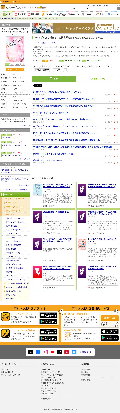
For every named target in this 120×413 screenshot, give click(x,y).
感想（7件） (100, 79)
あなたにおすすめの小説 (15, 199)
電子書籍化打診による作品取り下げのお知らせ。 (15, 170)
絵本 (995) (11, 272)
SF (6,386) (11, 237)
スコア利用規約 (49, 377)
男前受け (92, 66)
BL (84, 60)
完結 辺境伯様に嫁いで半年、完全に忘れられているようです (57, 267)
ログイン (17, 2)
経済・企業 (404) (13, 260)
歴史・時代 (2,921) (14, 264)
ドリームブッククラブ (11, 375)
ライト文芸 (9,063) (14, 245)
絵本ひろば (109, 318)
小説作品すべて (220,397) (15, 218)
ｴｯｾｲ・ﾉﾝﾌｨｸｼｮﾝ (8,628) (16, 280)
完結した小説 (11, 295)
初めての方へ (48, 399)
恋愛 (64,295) (12, 226)
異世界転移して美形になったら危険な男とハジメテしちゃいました (102, 213)
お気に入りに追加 (15, 69)
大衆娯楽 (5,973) (13, 257)
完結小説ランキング (13, 211)
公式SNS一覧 (86, 352)
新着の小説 (10, 299)
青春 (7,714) (11, 249)
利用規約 (46, 369)
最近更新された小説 (13, 291)
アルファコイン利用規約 (52, 372)
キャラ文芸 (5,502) (14, 241)
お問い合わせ (48, 393)
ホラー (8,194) (12, 234)
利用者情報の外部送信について (54, 383)
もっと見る (26, 125)
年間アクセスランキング (15, 207)
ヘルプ (45, 385)
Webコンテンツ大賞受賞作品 (16, 287)
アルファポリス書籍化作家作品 (17, 283)
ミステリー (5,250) (14, 230)
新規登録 (6, 2)
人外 (65, 70)
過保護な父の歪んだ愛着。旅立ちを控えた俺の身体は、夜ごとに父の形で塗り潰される (102, 187)
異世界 (42, 66)
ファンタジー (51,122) (15, 222)
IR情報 (85, 372)
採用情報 (86, 375)
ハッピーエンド (105, 66)
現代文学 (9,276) (13, 253)
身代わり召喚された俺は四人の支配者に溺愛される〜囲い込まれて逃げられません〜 (57, 241)
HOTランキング (12, 203)
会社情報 (86, 369)
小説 (5, 18)
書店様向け (87, 380)
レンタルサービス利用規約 (53, 375)
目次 (55, 79)
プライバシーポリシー (51, 391)
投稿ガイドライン (49, 388)
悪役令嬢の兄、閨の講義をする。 (56, 212)
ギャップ (56, 70)
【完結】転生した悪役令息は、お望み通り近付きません (102, 267)
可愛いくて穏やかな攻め (75, 66)
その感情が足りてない (10, 137)
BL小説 (10, 18)
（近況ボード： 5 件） (48, 43)
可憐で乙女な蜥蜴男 (41, 70)
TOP (1, 18)
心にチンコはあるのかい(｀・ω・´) (15, 146)
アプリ (5, 369)
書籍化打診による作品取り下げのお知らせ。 (15, 178)
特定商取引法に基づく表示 (53, 380)
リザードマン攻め (56, 66)
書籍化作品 (10, 214)
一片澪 (37, 43)
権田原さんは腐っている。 (12, 155)
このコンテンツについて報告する (14, 190)
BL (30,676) (11, 276)
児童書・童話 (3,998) (15, 268)
